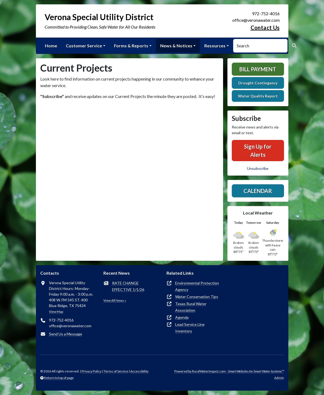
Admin (279, 378)
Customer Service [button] (84, 45)
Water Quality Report (258, 96)
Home (51, 45)
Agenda (182, 317)
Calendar (257, 191)
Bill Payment (257, 69)
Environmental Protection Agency (197, 286)
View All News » (114, 300)
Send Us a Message (65, 334)
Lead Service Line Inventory (190, 327)
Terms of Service (116, 371)
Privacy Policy (91, 371)
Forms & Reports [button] (131, 45)
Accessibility (139, 371)
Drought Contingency (257, 83)
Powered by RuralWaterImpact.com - (229, 371)
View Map (56, 312)
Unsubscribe (258, 168)
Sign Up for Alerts (257, 150)
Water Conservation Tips (196, 296)
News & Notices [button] (176, 45)
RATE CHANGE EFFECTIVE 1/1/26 (128, 286)
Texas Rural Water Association (190, 307)
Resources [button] (215, 45)
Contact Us (265, 27)
